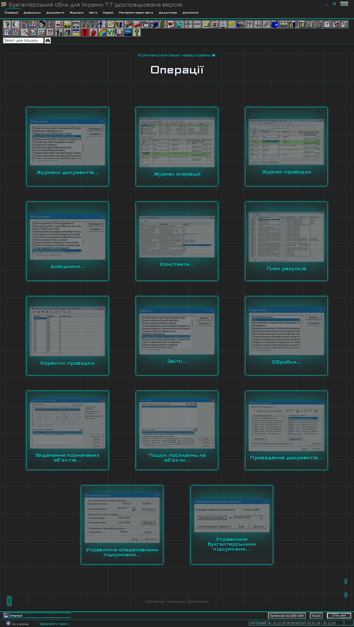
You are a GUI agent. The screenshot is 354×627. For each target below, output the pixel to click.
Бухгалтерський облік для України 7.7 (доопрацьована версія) (96, 4)
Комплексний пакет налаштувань (174, 55)
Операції (177, 69)
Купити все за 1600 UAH (287, 615)
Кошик (316, 615)
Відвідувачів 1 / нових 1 (54, 623)
